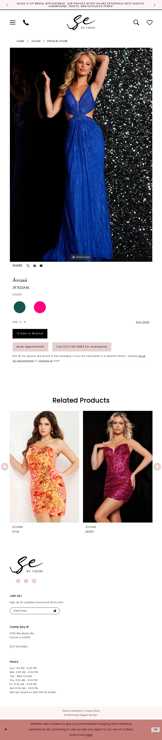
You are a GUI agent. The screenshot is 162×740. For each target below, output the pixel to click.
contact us (46, 361)
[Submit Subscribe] (54, 611)
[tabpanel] (81, 155)
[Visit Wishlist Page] (149, 22)
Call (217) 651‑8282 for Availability (82, 347)
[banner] (26, 565)
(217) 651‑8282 (19, 647)
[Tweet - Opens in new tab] (28, 265)
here (89, 735)
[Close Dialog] (5, 729)
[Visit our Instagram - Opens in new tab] (18, 581)
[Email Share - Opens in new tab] (41, 265)
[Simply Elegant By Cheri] (81, 22)
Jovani (36, 41)
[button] (12, 22)
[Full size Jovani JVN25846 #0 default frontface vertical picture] (81, 155)
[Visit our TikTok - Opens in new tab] (34, 581)
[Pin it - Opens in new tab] (34, 265)
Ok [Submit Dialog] (156, 729)
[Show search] (136, 22)
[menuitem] (12, 22)
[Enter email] (35, 611)
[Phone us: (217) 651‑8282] (26, 22)
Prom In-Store (57, 41)
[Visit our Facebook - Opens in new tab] (26, 581)
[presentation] (44, 467)
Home (20, 41)
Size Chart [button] (142, 322)
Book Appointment (30, 347)
